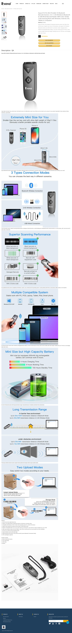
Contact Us (27, 3)
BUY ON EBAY (49, 45)
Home (17, 3)
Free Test (52, 3)
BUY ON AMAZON (49, 40)
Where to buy (46, 3)
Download (38, 3)
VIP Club (33, 3)
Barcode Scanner (8, 8)
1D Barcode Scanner (17, 8)
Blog (56, 3)
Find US (35, 616)
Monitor (4, 618)
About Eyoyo (21, 616)
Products (22, 3)
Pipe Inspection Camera (7, 621)
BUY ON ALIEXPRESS (49, 43)
